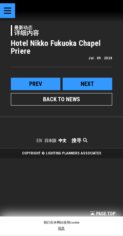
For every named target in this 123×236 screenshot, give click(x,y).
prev (35, 83)
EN (39, 141)
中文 (62, 140)
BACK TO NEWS (61, 99)
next (87, 83)
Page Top (102, 213)
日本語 (50, 140)
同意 (61, 228)
